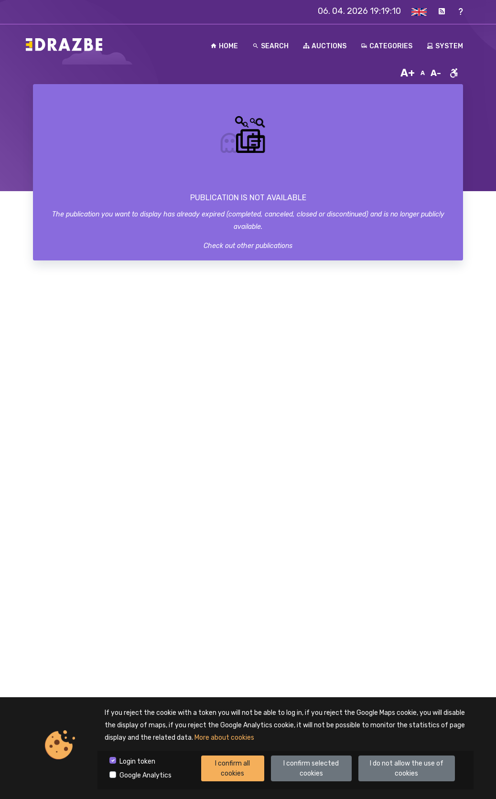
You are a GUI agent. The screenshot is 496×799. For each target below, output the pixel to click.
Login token (137, 761)
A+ (407, 72)
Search (270, 46)
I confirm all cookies (232, 768)
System (445, 46)
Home (224, 46)
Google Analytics (145, 775)
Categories (386, 46)
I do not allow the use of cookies (406, 768)
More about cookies (224, 738)
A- (436, 73)
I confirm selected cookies (311, 768)
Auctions (324, 46)
